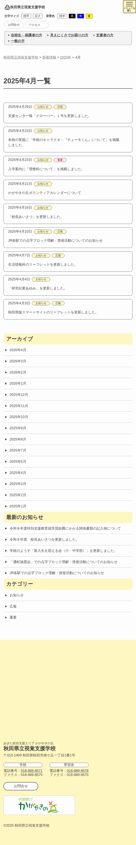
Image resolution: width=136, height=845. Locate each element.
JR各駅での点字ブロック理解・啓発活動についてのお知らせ (55, 240)
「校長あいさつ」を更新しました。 (36, 217)
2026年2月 (18, 372)
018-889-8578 (77, 771)
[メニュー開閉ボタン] (129, 6)
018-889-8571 (31, 771)
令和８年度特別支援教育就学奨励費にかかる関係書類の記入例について (65, 528)
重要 (60, 160)
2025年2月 (18, 495)
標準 (26, 16)
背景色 (50, 16)
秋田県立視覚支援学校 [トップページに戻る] (24, 7)
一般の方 (18, 41)
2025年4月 (18, 473)
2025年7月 (18, 450)
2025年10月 (19, 417)
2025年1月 (18, 506)
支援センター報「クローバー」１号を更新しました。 (50, 116)
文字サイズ (11, 16)
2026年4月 (18, 350)
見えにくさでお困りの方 (69, 35)
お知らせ (42, 106)
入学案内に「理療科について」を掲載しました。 (46, 169)
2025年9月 (18, 428)
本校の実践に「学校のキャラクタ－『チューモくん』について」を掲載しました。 (63, 142)
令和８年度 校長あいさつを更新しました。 (44, 539)
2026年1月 (18, 383)
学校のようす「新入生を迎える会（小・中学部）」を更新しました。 (63, 551)
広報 (60, 106)
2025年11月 (19, 406)
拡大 (38, 16)
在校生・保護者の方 (26, 35)
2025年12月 (19, 395)
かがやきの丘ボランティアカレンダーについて (44, 193)
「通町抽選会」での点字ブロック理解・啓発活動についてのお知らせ (63, 562)
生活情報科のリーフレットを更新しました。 (43, 264)
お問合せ (14, 24)
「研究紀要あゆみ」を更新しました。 (37, 288)
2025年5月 (18, 461)
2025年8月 (18, 439)
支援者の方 (104, 35)
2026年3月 (18, 361)
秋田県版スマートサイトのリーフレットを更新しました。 (53, 312)
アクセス (34, 24)
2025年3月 (18, 484)
